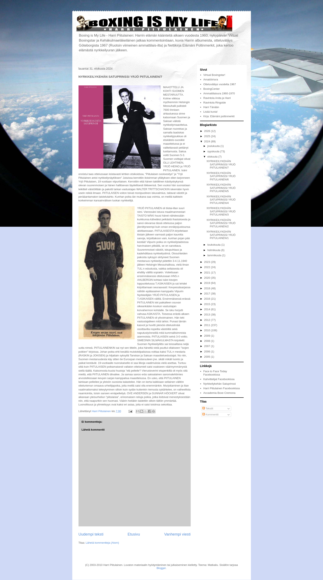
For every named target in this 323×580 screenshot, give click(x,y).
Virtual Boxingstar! (214, 74)
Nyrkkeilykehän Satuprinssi (219, 383)
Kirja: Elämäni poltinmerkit (219, 116)
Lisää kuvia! (210, 111)
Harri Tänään (211, 107)
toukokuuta (214, 244)
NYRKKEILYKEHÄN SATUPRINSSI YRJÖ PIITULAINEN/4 (221, 199)
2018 (207, 288)
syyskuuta (213, 151)
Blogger (161, 568)
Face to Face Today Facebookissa (215, 373)
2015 (207, 304)
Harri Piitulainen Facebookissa (221, 388)
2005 (207, 356)
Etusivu (134, 534)
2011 (207, 325)
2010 (207, 330)
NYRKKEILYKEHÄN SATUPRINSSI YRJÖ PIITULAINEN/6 (221, 176)
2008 (207, 340)
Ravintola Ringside (214, 102)
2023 (207, 262)
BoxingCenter (211, 88)
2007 (207, 346)
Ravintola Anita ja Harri (217, 98)
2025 (207, 136)
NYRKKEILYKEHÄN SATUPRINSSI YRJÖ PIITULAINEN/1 (221, 235)
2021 (207, 272)
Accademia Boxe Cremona (219, 392)
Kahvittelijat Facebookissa (219, 379)
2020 (207, 277)
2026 (207, 131)
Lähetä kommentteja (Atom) (102, 542)
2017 (207, 293)
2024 (207, 141)
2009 (207, 335)
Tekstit (207, 408)
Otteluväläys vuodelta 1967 (219, 84)
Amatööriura (210, 79)
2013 (207, 314)
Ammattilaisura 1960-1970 (219, 93)
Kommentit (210, 414)
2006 (207, 351)
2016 (207, 298)
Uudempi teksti (91, 534)
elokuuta (212, 156)
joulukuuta (213, 146)
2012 (207, 319)
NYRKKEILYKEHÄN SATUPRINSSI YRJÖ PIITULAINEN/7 (221, 164)
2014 (207, 309)
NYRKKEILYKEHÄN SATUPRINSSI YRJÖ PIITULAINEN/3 (221, 211)
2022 (207, 267)
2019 (207, 282)
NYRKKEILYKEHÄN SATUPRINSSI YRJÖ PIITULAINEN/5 (221, 188)
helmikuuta (214, 250)
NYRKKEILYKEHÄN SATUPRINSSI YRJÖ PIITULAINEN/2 (221, 223)
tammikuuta (214, 255)
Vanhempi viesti (177, 534)
